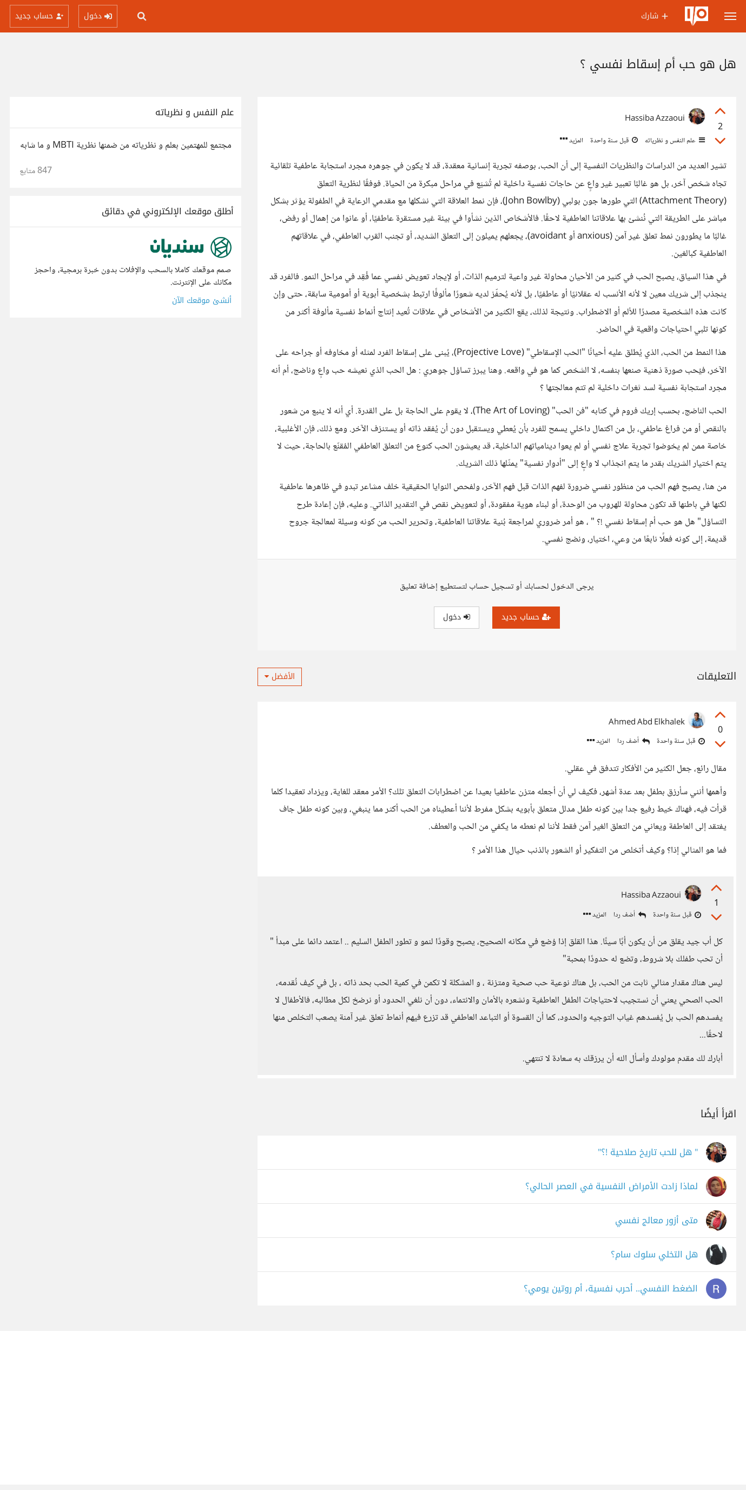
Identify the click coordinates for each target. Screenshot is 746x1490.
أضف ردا (633, 741)
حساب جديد (526, 617)
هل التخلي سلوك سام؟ (654, 1260)
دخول (456, 617)
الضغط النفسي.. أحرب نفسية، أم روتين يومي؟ (611, 1294)
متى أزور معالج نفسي (656, 1226)
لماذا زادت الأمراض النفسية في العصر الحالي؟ (611, 1192)
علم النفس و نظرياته (674, 141)
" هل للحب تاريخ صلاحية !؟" (648, 1158)
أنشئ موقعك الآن (202, 300)
